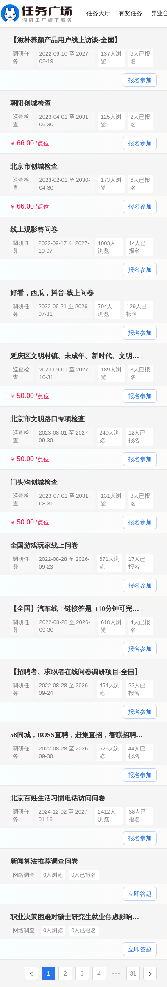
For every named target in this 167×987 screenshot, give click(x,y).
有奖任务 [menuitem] (130, 13)
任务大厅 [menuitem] (98, 13)
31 (133, 973)
